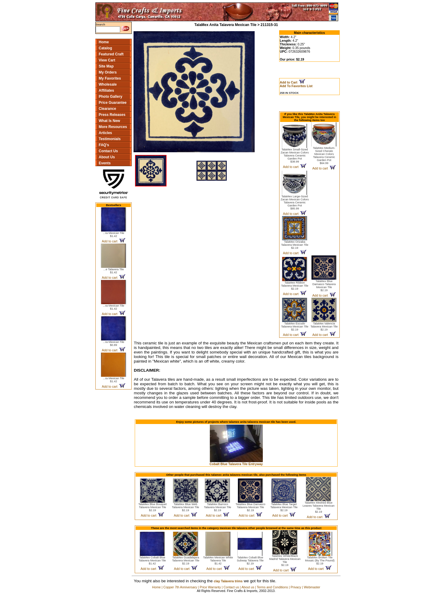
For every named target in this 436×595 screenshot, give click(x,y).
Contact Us (108, 151)
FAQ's (104, 145)
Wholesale (108, 84)
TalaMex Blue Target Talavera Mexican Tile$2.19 (284, 507)
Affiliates (106, 90)
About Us (107, 157)
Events (105, 163)
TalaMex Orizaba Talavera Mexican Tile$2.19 (294, 244)
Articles (105, 133)
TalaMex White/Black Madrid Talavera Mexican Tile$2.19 (285, 560)
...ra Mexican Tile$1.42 (113, 235)
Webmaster (312, 587)
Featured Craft (111, 54)
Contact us (231, 587)
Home (104, 42)
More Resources (113, 127)
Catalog (105, 48)
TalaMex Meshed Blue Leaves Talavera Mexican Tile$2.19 (319, 507)
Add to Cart (292, 82)
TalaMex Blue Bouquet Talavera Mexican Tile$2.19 (152, 507)
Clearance (107, 109)
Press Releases (112, 115)
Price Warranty (210, 587)
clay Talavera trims (228, 581)
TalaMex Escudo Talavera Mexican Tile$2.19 (294, 326)
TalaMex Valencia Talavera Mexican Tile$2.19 (324, 326)
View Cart (107, 60)
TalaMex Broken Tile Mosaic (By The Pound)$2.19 (319, 560)
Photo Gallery (110, 96)
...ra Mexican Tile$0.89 (113, 343)
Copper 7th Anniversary (180, 587)
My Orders (108, 72)
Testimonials (110, 139)
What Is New (109, 121)
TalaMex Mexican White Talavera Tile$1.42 (218, 560)
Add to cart (113, 241)
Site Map (106, 66)
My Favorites (110, 78)
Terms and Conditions (272, 587)
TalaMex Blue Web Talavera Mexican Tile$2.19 (185, 507)
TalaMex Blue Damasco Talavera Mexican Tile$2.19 (324, 286)
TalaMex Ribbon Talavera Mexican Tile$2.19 (294, 285)
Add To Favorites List (296, 86)
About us (247, 587)
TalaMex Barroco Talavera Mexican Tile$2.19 (217, 507)
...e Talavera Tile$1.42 (113, 271)
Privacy (296, 587)
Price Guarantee (113, 102)
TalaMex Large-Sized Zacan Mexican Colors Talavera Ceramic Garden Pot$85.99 (295, 202)
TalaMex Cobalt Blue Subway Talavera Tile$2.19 (250, 560)
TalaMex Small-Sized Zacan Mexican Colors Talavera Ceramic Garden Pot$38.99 (295, 155)
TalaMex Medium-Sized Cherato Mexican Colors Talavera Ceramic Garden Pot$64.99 (324, 155)
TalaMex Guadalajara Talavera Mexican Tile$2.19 (185, 560)
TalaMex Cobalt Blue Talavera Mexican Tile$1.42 (152, 560)
